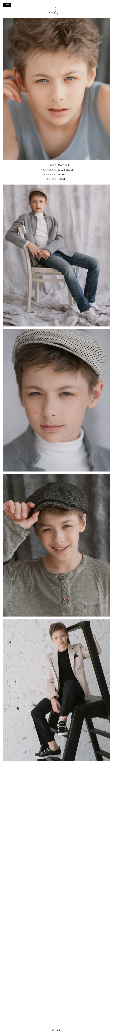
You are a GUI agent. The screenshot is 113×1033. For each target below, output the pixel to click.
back (8, 5)
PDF (58, 1030)
